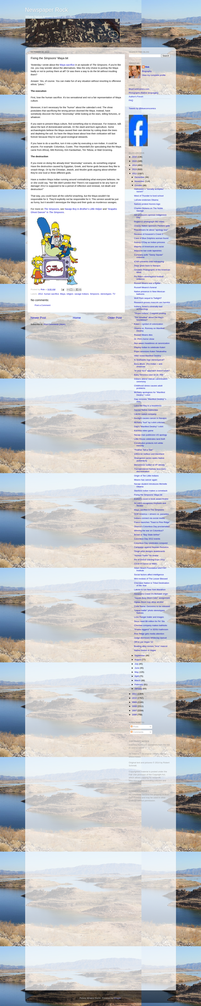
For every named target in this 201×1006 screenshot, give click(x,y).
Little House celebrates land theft (149, 439)
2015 (134, 161)
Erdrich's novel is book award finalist (151, 499)
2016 (134, 157)
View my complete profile (154, 75)
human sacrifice (51, 294)
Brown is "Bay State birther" (147, 535)
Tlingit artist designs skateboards (149, 551)
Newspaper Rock (46, 10)
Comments (137, 732)
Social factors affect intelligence (149, 574)
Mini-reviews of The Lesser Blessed (151, 579)
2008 (134, 706)
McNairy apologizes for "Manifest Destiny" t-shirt (149, 393)
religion (69, 294)
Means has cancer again (145, 480)
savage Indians (81, 294)
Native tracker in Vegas (145, 650)
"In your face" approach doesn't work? (152, 371)
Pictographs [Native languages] (143, 93)
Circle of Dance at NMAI (145, 564)
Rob (43, 289)
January (139, 688)
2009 (134, 702)
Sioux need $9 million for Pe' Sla (149, 621)
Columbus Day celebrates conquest (151, 543)
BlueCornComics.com (139, 89)
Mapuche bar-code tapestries (148, 250)
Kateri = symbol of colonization (148, 324)
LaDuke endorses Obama (146, 200)
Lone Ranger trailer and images (149, 617)
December (140, 177)
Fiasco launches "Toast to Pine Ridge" (152, 522)
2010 (134, 698)
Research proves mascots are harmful (152, 302)
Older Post (115, 317)
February (139, 684)
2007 (134, 710)
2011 (134, 694)
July (137, 664)
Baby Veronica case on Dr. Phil (148, 375)
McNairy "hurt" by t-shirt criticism (149, 422)
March (138, 680)
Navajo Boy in (83, 209)
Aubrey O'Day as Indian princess (149, 242)
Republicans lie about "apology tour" (151, 230)
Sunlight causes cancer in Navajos (150, 418)
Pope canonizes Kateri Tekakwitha (150, 351)
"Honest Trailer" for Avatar (146, 555)
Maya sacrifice (67, 65)
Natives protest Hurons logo (147, 204)
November (140, 181)
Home (77, 317)
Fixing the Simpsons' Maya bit (148, 495)
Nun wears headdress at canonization (152, 343)
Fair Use (133, 774)
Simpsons (94, 294)
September (140, 655)
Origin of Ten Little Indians (146, 476)
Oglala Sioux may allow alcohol (148, 602)
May (137, 672)
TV (114, 294)
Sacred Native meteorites (146, 410)
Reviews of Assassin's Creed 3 (148, 234)
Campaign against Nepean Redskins (151, 547)
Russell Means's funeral (145, 287)
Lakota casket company (145, 414)
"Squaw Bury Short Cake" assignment (152, 598)
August (138, 659)
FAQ (131, 100)
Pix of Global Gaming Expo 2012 (149, 559)
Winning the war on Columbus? (149, 530)
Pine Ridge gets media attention (149, 634)
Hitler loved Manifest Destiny (147, 356)
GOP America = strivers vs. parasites (151, 514)
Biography (147, 71)
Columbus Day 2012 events (147, 539)
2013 (134, 169)
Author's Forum (136, 96)
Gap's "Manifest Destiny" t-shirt (148, 426)
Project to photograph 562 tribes (149, 221)
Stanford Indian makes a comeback (150, 491)
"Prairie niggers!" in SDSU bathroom (151, 629)
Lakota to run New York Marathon (149, 589)
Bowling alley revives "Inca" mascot (150, 646)
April (137, 676)
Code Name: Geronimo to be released (152, 606)
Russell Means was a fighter (147, 283)
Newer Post (38, 317)
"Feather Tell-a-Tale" (143, 450)
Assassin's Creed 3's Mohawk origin (151, 594)
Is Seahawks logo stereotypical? (149, 360)
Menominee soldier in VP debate (149, 465)
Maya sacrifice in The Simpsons (149, 510)
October (139, 185)
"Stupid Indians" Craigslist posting (150, 313)
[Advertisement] (148, 826)
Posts (134, 726)
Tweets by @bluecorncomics (142, 108)
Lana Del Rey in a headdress (147, 406)
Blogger (117, 998)
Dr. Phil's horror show (144, 339)
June (137, 668)
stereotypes (105, 294)
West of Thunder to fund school (148, 196)
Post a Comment (43, 305)
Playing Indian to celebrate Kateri (149, 347)
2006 (134, 714)
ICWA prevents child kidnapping (149, 261)
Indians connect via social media (149, 518)
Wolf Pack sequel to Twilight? (148, 298)
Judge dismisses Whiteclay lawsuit (150, 638)
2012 (40, 294)
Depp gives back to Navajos (147, 265)
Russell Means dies (143, 335)
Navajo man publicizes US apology (150, 435)
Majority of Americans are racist (149, 246)
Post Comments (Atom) (55, 324)
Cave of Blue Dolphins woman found (151, 238)
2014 (134, 165)
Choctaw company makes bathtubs (150, 625)
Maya (62, 294)
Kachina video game (143, 430)
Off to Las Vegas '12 (143, 642)
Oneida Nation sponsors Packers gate (152, 226)
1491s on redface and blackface (149, 454)
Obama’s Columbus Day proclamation (152, 526)
